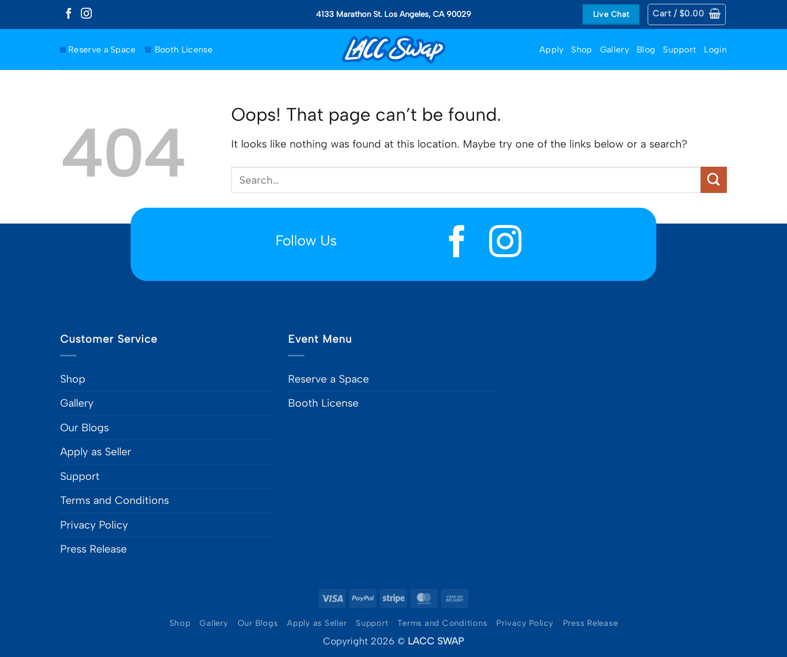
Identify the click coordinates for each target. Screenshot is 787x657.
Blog (646, 49)
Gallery (614, 49)
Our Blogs (84, 427)
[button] (687, 14)
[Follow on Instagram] (86, 14)
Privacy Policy (94, 524)
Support (679, 49)
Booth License (178, 49)
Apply (551, 49)
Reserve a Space (98, 49)
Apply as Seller (95, 451)
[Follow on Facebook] (68, 14)
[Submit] (714, 180)
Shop (581, 49)
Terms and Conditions (114, 500)
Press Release (93, 548)
